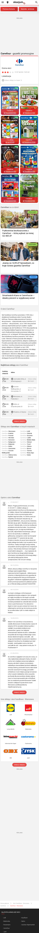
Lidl (4, 918)
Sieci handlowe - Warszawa (21, 903)
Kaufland (24, 918)
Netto (23, 921)
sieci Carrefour (14, 365)
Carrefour (3, 906)
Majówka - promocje (27, 9)
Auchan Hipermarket (28, 925)
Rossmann (6, 925)
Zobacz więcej (19, 421)
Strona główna (4, 903)
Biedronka (6, 921)
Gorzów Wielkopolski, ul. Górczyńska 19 (16, 389)
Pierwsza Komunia (9, 9)
